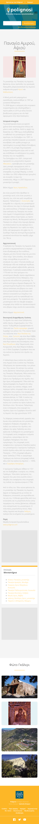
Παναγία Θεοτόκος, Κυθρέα (18, 593)
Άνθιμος (28, 511)
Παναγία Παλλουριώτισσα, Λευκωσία (21, 590)
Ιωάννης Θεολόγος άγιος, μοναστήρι (21, 598)
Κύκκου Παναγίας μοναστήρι (18, 580)
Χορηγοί (30, 2)
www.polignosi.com (10, 525)
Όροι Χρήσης (13, 809)
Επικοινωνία (17, 811)
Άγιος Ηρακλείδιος (20, 187)
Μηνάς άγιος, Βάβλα (15, 595)
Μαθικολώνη (8, 92)
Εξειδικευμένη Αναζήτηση (27, 27)
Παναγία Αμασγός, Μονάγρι (18, 582)
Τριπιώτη (16, 336)
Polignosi (13, 802)
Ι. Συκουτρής (25, 201)
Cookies (4, 809)
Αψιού (20, 89)
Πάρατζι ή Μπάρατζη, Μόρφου (19, 601)
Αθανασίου (7, 164)
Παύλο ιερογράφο (20, 328)
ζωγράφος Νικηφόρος (15, 463)
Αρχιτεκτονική (19, 312)
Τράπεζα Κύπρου (24, 804)
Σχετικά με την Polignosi (14, 2)
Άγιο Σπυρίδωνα (9, 344)
